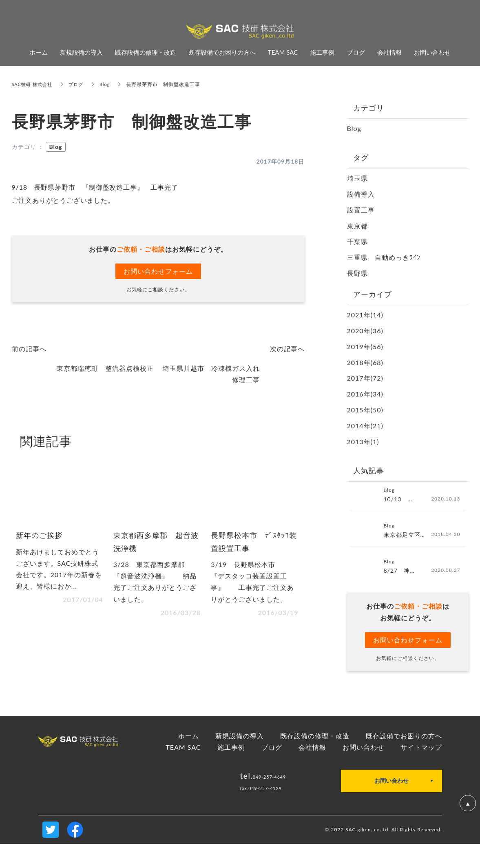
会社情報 (312, 749)
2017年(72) (365, 378)
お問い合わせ (363, 749)
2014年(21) (365, 426)
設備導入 (361, 194)
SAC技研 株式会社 (33, 84)
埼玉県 (357, 178)
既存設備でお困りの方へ (404, 737)
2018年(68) (365, 362)
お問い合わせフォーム (158, 271)
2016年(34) (365, 394)
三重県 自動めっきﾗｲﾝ (383, 257)
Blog (109, 84)
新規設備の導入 (239, 737)
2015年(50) (365, 410)
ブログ (80, 84)
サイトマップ (421, 749)
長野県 (357, 273)
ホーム (188, 737)
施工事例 (231, 749)
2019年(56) (365, 346)
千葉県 (357, 241)
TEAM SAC (183, 749)
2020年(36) (365, 330)
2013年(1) (363, 441)
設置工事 (361, 210)
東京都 (357, 226)
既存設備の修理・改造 (314, 737)
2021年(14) (365, 315)
